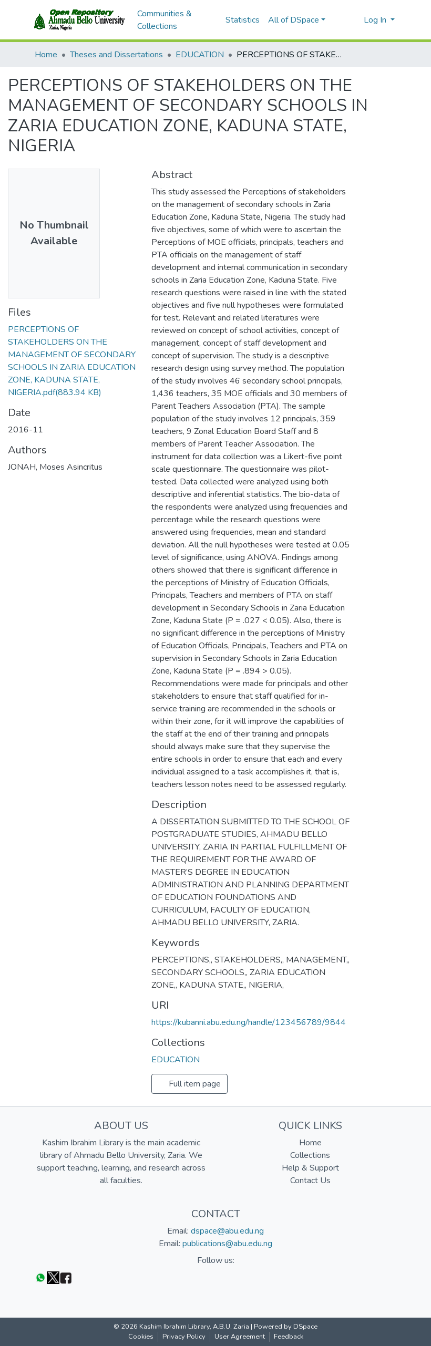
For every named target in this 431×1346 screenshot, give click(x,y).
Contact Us (310, 1180)
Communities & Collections (164, 20)
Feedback (288, 1336)
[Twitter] (53, 1277)
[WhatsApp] (40, 1277)
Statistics (242, 20)
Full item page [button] (189, 1084)
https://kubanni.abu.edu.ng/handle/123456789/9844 (248, 1022)
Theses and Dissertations (116, 54)
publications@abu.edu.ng (227, 1243)
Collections (310, 1155)
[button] (352, 20)
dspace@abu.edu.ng (227, 1231)
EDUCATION (200, 54)
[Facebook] (65, 1277)
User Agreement (239, 1336)
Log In (376, 20)
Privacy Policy (184, 1336)
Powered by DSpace (285, 1326)
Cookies (140, 1336)
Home (46, 54)
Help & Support (310, 1168)
